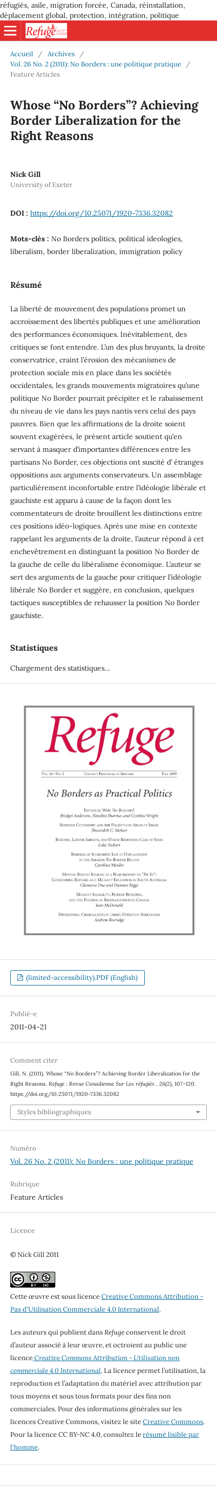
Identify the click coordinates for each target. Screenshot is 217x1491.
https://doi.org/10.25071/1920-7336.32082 (101, 213)
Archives (61, 54)
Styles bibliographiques (54, 1112)
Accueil (21, 54)
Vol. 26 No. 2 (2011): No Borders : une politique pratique (95, 64)
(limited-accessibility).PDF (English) (81, 977)
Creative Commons (173, 1421)
